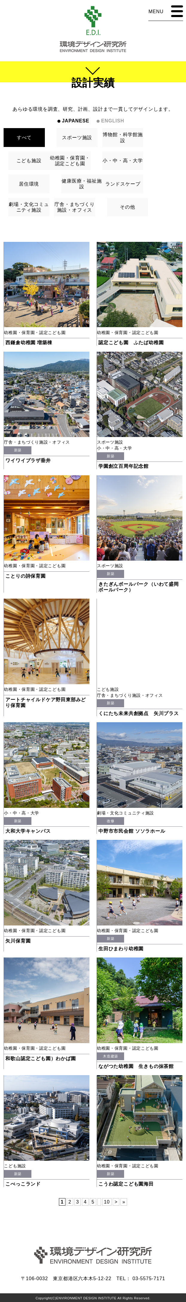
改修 (110, 821)
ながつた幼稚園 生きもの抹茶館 (136, 1066)
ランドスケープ (123, 183)
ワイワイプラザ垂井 (28, 460)
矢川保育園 (18, 940)
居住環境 (29, 183)
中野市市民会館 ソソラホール (131, 831)
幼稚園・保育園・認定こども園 (70, 160)
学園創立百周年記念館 (123, 466)
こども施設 (29, 160)
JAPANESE (75, 120)
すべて (24, 137)
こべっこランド (23, 1183)
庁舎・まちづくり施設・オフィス (74, 207)
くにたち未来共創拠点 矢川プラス (138, 713)
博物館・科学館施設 (123, 137)
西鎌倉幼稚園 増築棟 (28, 342)
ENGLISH (112, 120)
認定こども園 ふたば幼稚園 (131, 342)
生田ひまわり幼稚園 (121, 948)
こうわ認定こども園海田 (126, 1183)
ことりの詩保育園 (25, 576)
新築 (18, 450)
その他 (127, 207)
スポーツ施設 (77, 137)
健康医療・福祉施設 (82, 183)
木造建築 (110, 1056)
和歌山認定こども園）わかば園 (40, 1058)
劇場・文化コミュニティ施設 (29, 207)
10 (107, 1201)
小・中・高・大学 (123, 160)
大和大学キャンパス (28, 831)
